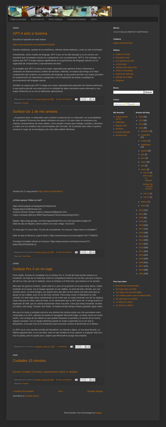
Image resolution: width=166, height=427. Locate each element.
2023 (141, 128)
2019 (141, 221)
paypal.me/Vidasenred (122, 43)
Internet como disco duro (126, 67)
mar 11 (146, 193)
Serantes (119, 129)
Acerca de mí (37, 19)
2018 (141, 225)
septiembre (145, 145)
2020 (141, 218)
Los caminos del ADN (125, 61)
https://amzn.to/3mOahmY (50, 191)
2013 (141, 244)
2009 (141, 259)
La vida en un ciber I (124, 302)
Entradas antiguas (95, 391)
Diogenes (120, 80)
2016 (141, 233)
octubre (144, 141)
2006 (141, 270)
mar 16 (146, 173)
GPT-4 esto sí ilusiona (30, 33)
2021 (141, 214)
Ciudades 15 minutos (29, 361)
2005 (141, 274)
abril (143, 165)
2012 (141, 247)
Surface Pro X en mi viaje (32, 269)
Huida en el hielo (123, 54)
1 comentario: (62, 346)
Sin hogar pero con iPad (126, 289)
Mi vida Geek (121, 135)
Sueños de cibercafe (124, 74)
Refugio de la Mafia (124, 77)
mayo (143, 162)
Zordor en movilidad (124, 70)
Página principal (18, 19)
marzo (144, 169)
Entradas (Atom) (32, 396)
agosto (144, 151)
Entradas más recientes (24, 391)
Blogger (98, 413)
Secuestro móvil (122, 58)
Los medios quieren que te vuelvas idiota (133, 295)
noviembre (145, 135)
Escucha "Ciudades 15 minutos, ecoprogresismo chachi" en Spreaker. (45, 372)
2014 (141, 240)
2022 (141, 210)
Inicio (60, 391)
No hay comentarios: (64, 99)
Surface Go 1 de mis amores (35, 111)
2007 (141, 266)
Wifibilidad (120, 122)
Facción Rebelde (123, 132)
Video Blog (26, 256)
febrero (144, 202)
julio (143, 154)
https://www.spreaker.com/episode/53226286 (34, 44)
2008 (141, 262)
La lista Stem (121, 64)
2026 (141, 117)
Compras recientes (76, 19)
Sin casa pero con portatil (126, 299)
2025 (141, 120)
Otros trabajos (56, 19)
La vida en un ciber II (124, 305)
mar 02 (146, 197)
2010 (141, 255)
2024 (141, 124)
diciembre (145, 131)
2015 (141, 236)
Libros (94, 19)
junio (143, 158)
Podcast (25, 103)
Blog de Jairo (121, 125)
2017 (141, 229)
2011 (141, 251)
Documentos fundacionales (127, 286)
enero (143, 205)
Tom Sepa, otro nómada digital (129, 292)
